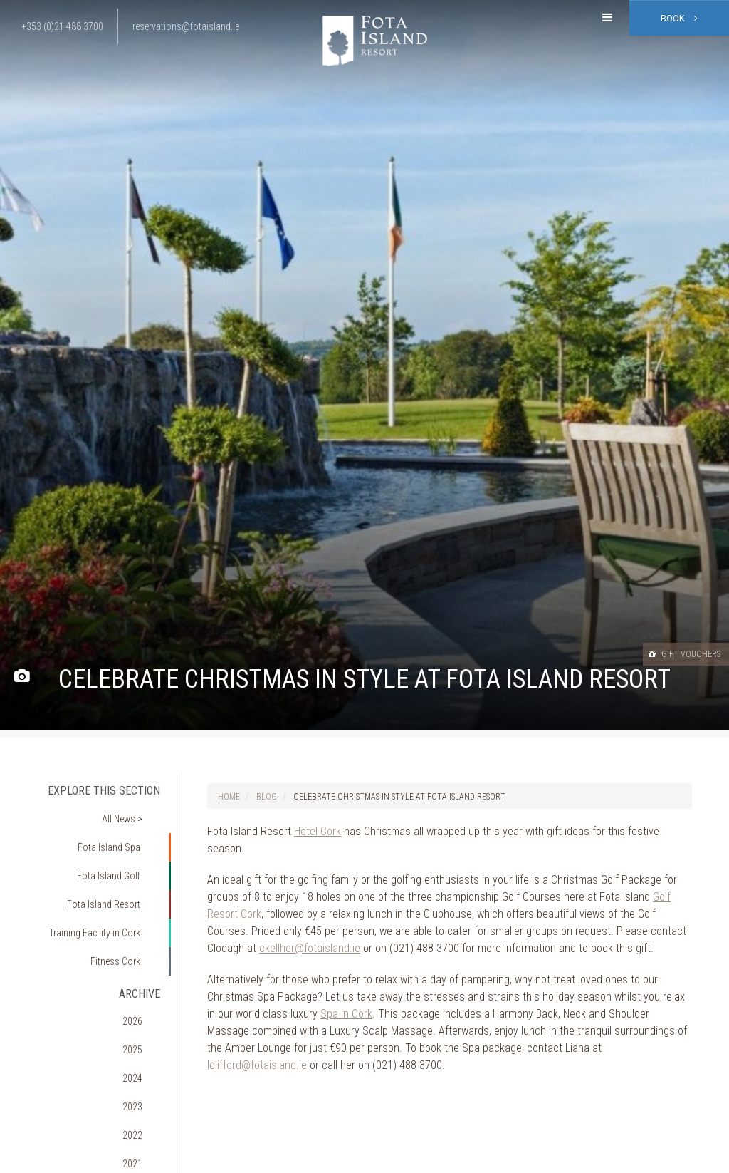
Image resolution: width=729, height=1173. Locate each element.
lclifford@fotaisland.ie (257, 1065)
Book (679, 18)
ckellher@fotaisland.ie (309, 948)
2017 (143, 1142)
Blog (266, 797)
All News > (131, 811)
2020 (143, 1081)
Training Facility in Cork (103, 892)
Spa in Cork (346, 1013)
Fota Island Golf (118, 851)
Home (229, 797)
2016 (143, 1162)
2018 (143, 1121)
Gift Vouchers (671, 653)
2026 (143, 960)
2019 (143, 1101)
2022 (143, 1040)
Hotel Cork (317, 831)
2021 (143, 1061)
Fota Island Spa (118, 831)
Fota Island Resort (113, 872)
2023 (143, 1020)
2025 (143, 979)
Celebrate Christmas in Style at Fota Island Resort (399, 797)
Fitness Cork (124, 912)
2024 (143, 1000)
